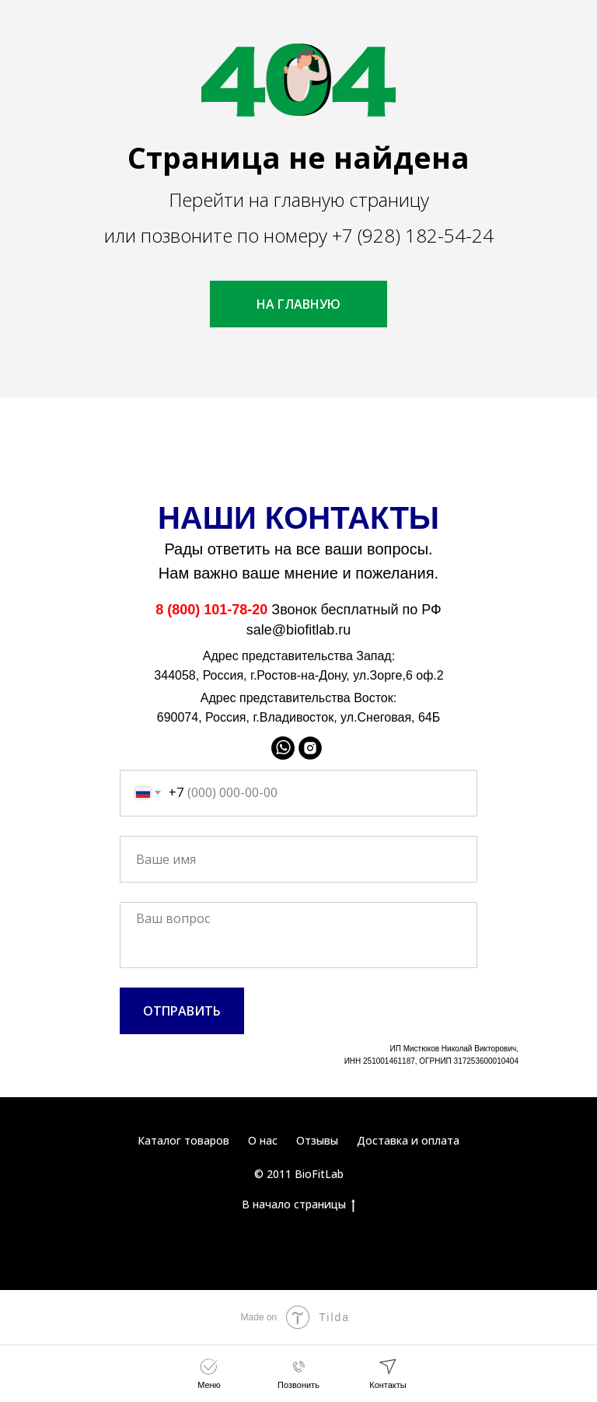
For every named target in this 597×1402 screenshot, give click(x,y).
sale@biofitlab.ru (298, 630)
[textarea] (298, 935)
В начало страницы (298, 1204)
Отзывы (317, 1140)
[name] (298, 859)
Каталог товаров (183, 1140)
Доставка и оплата (408, 1140)
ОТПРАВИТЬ (182, 1010)
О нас (263, 1140)
